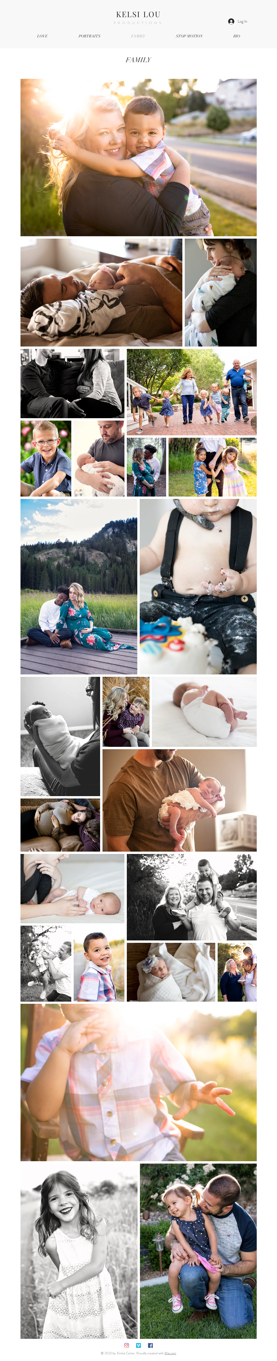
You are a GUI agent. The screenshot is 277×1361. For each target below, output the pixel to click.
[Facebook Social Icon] (150, 1345)
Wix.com (170, 1353)
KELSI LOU (138, 14)
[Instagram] (126, 1345)
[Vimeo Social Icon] (138, 1345)
